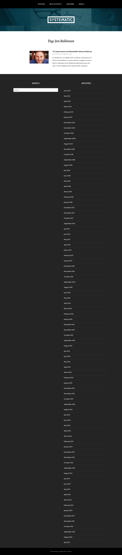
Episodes (41, 4)
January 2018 (68, 202)
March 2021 (67, 107)
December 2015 (69, 324)
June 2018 (67, 176)
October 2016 (68, 277)
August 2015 (68, 346)
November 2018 (69, 149)
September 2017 (69, 223)
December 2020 (69, 122)
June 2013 (67, 484)
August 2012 (68, 537)
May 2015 (67, 362)
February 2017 (68, 255)
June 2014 (67, 420)
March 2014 (68, 436)
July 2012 (67, 542)
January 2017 (68, 261)
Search (81, 4)
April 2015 (67, 367)
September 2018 (69, 160)
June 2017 (67, 234)
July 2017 (67, 229)
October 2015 (68, 335)
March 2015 (67, 372)
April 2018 (67, 186)
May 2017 (67, 239)
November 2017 (69, 213)
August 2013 (68, 473)
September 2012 (69, 532)
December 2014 (69, 388)
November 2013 (69, 457)
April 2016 (67, 303)
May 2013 (67, 489)
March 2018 (68, 192)
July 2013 (67, 479)
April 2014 (67, 431)
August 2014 (68, 409)
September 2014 (69, 404)
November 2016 (69, 271)
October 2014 (68, 399)
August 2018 (68, 165)
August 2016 (68, 287)
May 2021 (67, 96)
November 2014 (69, 393)
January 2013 (68, 510)
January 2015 (68, 383)
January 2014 (68, 447)
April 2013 (67, 494)
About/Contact (56, 4)
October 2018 (68, 154)
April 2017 (67, 245)
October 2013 (68, 463)
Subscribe (70, 4)
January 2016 (68, 319)
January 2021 (68, 117)
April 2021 (67, 101)
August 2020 (68, 144)
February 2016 (68, 314)
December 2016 (69, 266)
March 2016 (68, 308)
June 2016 (67, 293)
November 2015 (69, 330)
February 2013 (68, 505)
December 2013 (69, 452)
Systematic (61, 19)
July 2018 (67, 170)
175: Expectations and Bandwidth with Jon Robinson (72, 51)
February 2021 (68, 112)
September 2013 (69, 468)
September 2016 (69, 282)
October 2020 (69, 133)
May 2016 (67, 298)
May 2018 (67, 181)
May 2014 (67, 425)
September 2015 (69, 340)
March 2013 (68, 500)
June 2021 (67, 91)
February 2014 (68, 441)
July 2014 (67, 415)
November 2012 (69, 521)
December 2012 (69, 516)
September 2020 (70, 138)
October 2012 (68, 526)
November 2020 (69, 128)
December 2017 (69, 208)
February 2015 (68, 378)
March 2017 (67, 250)
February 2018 (68, 197)
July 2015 (67, 351)
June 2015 (67, 356)
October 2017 (68, 218)
